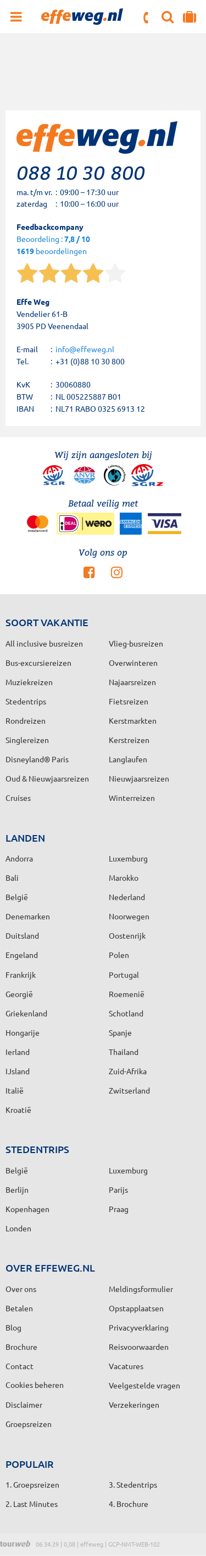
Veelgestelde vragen (144, 1385)
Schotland (126, 1013)
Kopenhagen (27, 1209)
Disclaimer (23, 1404)
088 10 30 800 (146, 17)
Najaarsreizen (132, 682)
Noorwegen (129, 916)
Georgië (19, 994)
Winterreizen (132, 798)
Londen (18, 1228)
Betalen (19, 1308)
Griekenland (26, 1013)
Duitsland (22, 935)
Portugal (124, 974)
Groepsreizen (28, 1424)
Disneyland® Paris (37, 759)
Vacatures (126, 1366)
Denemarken (27, 916)
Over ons (20, 1289)
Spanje (120, 1032)
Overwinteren (133, 662)
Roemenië (126, 994)
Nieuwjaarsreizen (139, 778)
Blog (13, 1327)
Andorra (19, 858)
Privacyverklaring (139, 1327)
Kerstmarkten (133, 720)
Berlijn (17, 1189)
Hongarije (22, 1032)
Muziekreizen (29, 682)
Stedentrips (25, 701)
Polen (119, 955)
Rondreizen (25, 720)
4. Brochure (128, 1504)
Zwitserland (129, 1090)
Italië (14, 1090)
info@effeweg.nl (84, 349)
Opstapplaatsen (136, 1308)
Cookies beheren (34, 1385)
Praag (119, 1209)
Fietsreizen (128, 701)
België (16, 897)
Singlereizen (27, 740)
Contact (19, 1366)
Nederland (127, 897)
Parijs (118, 1189)
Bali (12, 877)
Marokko (123, 877)
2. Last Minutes (31, 1504)
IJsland (17, 1071)
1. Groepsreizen (32, 1484)
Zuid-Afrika (128, 1071)
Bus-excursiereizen (38, 662)
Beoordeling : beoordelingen (53, 245)
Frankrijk (20, 974)
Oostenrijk (127, 935)
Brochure (21, 1347)
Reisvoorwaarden (139, 1347)
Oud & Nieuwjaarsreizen (47, 778)
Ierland (17, 1052)
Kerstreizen (129, 740)
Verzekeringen (134, 1404)
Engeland (21, 955)
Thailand (123, 1052)
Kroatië (18, 1109)
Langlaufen (128, 759)
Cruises (18, 798)
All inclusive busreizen (44, 643)
